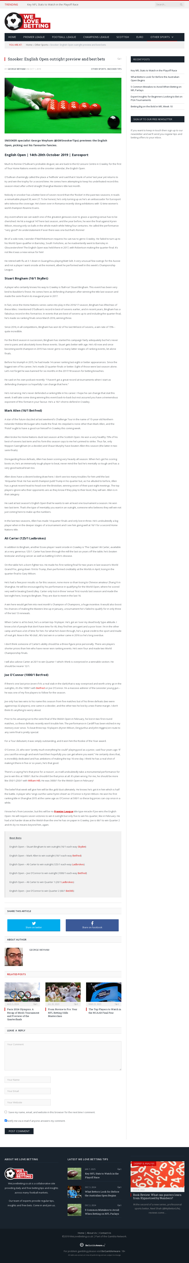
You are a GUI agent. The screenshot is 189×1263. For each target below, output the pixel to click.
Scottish (122, 37)
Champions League (96, 37)
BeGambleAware (110, 1251)
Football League (64, 37)
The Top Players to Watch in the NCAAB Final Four (105, 1011)
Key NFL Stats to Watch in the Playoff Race (52, 4)
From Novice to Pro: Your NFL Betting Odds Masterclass (62, 1012)
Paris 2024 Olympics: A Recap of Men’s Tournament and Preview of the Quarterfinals (23, 1014)
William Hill (34, 780)
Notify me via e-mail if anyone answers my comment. (35, 1120)
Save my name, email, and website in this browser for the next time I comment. (51, 1112)
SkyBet (82, 846)
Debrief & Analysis (144, 1163)
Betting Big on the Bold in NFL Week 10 (152, 106)
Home (29, 44)
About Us (92, 1233)
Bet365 (69, 890)
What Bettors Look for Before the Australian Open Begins (102, 1193)
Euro (139, 37)
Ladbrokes (78, 864)
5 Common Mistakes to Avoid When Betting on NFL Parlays (102, 1211)
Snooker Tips (114, 69)
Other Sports (160, 37)
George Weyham (16, 69)
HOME (12, 37)
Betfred (40, 688)
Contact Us (105, 1233)
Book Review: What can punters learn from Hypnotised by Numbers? (157, 1196)
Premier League (34, 37)
